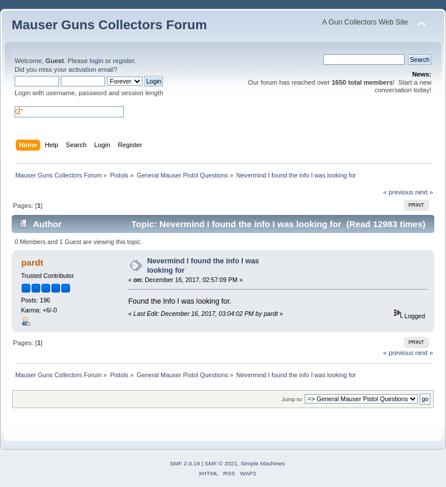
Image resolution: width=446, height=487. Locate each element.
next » (424, 192)
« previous (398, 192)
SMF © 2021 (221, 463)
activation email (90, 69)
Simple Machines (263, 463)
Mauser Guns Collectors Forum (109, 25)
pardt (32, 262)
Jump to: (292, 399)
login (96, 60)
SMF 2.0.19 (185, 463)
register (123, 60)
